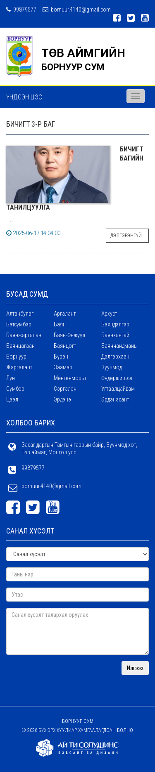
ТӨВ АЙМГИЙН (83, 53)
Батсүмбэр (18, 324)
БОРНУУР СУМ (73, 67)
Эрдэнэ (62, 399)
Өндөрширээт (117, 378)
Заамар (63, 367)
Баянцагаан (20, 345)
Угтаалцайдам (118, 388)
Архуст (109, 313)
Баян (60, 324)
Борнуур (16, 356)
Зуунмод (111, 367)
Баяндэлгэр (115, 324)
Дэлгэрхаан (115, 356)
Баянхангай (115, 335)
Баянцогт (65, 345)
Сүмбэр (15, 388)
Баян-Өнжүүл (69, 335)
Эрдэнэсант (115, 399)
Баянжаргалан (23, 335)
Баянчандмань (119, 345)
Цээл (12, 399)
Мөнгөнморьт (70, 378)
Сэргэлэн (65, 388)
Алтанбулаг (19, 313)
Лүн (10, 378)
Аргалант (65, 313)
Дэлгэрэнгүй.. (127, 235)
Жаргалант (19, 367)
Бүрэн (61, 356)
